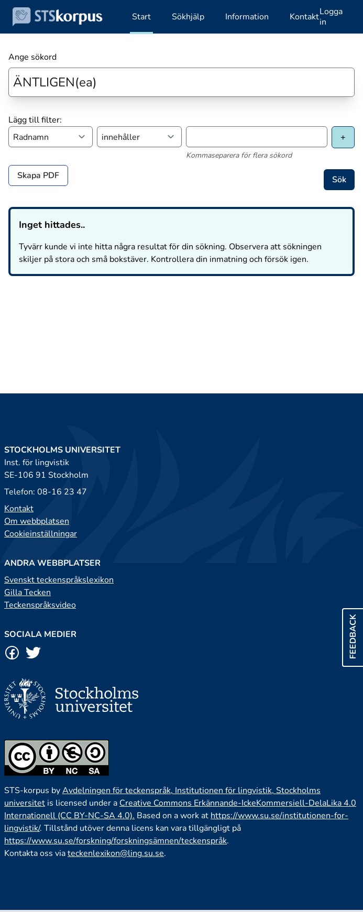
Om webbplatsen (36, 521)
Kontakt (19, 508)
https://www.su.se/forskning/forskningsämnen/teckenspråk (115, 841)
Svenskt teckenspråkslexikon (59, 580)
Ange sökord (32, 57)
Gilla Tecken (27, 592)
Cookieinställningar (40, 534)
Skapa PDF (38, 175)
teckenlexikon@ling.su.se (116, 853)
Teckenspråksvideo (40, 605)
